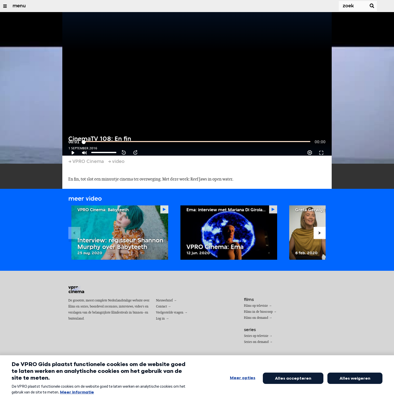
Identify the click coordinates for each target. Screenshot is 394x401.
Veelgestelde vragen (169, 312)
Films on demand (256, 318)
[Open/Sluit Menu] (5, 6)
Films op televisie (256, 306)
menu (19, 6)
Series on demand (256, 342)
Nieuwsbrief (164, 300)
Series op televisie (256, 336)
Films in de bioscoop (258, 312)
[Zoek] (348, 6)
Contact (161, 306)
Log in (160, 319)
